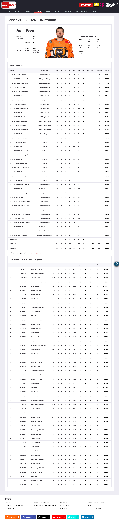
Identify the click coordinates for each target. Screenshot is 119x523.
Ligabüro (7, 503)
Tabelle (17, 12)
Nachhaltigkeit (81, 12)
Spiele (8, 12)
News (48, 12)
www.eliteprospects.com (35, 253)
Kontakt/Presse (9, 508)
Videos (27, 12)
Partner (90, 505)
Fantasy (95, 12)
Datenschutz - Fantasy (94, 508)
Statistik (38, 12)
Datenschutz (64, 508)
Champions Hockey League (41, 503)
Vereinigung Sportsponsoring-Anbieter (44, 505)
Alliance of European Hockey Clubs (15, 505)
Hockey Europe (64, 503)
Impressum (36, 508)
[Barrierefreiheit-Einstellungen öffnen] (116, 264)
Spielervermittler (65, 505)
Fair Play (68, 12)
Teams (57, 12)
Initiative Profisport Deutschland (97, 503)
